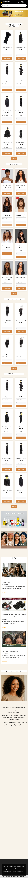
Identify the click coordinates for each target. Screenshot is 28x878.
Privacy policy (14, 874)
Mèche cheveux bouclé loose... (21, 430)
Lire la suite (4, 596)
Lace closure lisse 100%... (7, 323)
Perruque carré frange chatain (21, 215)
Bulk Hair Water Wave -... (21, 143)
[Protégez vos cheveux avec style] (14, 544)
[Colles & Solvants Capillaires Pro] (14, 524)
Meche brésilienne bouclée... (21, 462)
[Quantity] (7, 55)
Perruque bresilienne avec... (21, 247)
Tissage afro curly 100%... (7, 494)
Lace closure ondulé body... (21, 323)
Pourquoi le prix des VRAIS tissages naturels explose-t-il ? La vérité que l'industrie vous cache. (14, 620)
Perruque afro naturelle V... (21, 186)
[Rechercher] (14, 5)
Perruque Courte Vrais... (7, 186)
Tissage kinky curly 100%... (21, 47)
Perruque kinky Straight (20, 279)
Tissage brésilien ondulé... (21, 79)
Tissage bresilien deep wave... (21, 111)
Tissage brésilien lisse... (7, 79)
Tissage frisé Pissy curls (7, 143)
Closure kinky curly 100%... (7, 355)
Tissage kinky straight (7, 111)
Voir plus (14, 159)
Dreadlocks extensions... (7, 47)
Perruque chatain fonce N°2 (7, 215)
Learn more (14, 733)
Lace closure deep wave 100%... (21, 355)
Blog (14, 562)
